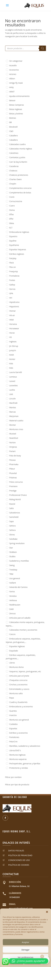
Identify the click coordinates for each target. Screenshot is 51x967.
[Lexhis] (7, 390)
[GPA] (7, 293)
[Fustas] (7, 280)
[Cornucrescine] (7, 201)
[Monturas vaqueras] (7, 759)
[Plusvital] (7, 473)
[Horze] (7, 333)
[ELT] (7, 227)
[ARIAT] (7, 91)
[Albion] (7, 78)
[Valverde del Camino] (7, 587)
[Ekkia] (7, 223)
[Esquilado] (7, 650)
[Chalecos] (7, 170)
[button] (47, 912)
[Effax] (7, 214)
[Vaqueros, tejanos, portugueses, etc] (7, 671)
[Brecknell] (7, 127)
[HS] (7, 337)
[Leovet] (7, 381)
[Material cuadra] (7, 420)
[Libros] (7, 662)
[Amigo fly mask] (7, 83)
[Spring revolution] (7, 543)
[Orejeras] (7, 447)
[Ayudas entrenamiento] (7, 96)
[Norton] (7, 442)
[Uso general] (7, 578)
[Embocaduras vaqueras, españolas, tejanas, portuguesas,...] (7, 638)
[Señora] (7, 526)
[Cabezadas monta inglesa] (7, 148)
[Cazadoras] (7, 166)
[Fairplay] (7, 258)
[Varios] (7, 591)
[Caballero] (7, 135)
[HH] (7, 297)
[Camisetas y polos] (7, 157)
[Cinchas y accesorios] (7, 684)
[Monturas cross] (7, 429)
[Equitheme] (7, 245)
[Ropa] (7, 697)
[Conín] (7, 197)
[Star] (7, 547)
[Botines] (7, 118)
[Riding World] (7, 499)
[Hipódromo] (7, 302)
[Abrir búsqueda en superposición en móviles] (25, 48)
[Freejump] (7, 271)
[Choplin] (7, 184)
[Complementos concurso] (7, 188)
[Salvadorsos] (7, 512)
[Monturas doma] (7, 667)
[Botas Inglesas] (7, 109)
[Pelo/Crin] (7, 741)
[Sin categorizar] (7, 61)
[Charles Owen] (7, 179)
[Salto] (7, 508)
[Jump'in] (7, 350)
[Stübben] (7, 552)
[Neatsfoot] (7, 438)
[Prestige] (7, 491)
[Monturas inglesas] (7, 754)
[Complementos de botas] (7, 192)
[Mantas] (7, 407)
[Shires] (7, 534)
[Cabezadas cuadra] (7, 144)
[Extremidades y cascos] (7, 689)
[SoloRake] (7, 539)
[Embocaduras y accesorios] (7, 706)
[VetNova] (7, 600)
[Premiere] (7, 486)
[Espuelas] (7, 728)
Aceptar (25, 942)
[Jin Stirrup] (7, 346)
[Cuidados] (7, 724)
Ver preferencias (25, 957)
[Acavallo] (7, 65)
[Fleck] (7, 262)
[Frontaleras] (7, 276)
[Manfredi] (7, 403)
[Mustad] (7, 433)
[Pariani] (7, 451)
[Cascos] (7, 634)
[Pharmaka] (7, 464)
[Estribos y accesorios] (7, 733)
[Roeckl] (7, 504)
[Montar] (7, 425)
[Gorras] (7, 289)
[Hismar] (7, 311)
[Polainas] (7, 477)
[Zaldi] (7, 609)
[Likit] (7, 394)
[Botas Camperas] (7, 105)
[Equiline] (7, 241)
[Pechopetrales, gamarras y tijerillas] (7, 763)
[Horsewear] (7, 328)
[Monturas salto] (7, 693)
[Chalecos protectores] (7, 175)
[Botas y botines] (7, 113)
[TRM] (7, 574)
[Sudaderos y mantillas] (7, 561)
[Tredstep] (7, 569)
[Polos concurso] (7, 482)
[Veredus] (7, 596)
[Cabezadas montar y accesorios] (7, 630)
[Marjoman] (7, 416)
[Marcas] (7, 412)
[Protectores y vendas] (7, 768)
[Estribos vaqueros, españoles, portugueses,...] (7, 655)
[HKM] (7, 319)
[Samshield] (7, 517)
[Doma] (7, 210)
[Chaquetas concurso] (7, 680)
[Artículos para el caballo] (7, 618)
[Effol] (7, 219)
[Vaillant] (7, 582)
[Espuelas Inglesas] (7, 646)
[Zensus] (7, 613)
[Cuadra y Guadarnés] (7, 702)
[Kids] (7, 363)
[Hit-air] (7, 315)
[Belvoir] (7, 100)
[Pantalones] (7, 737)
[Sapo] (7, 521)
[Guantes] (7, 711)
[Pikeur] (7, 469)
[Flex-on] (7, 267)
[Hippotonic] (7, 306)
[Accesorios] (7, 69)
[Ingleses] (7, 341)
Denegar (25, 949)
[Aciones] (7, 74)
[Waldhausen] (7, 604)
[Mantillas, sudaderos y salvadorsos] (7, 746)
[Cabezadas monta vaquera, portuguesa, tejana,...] (7, 622)
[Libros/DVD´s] (7, 750)
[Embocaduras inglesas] (7, 232)
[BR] (7, 122)
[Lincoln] (7, 398)
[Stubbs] (7, 556)
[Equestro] (7, 236)
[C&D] (7, 131)
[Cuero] (7, 205)
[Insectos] (7, 715)
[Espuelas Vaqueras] (7, 249)
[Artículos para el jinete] (7, 676)
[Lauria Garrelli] (7, 372)
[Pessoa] (7, 460)
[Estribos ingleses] (7, 254)
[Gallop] (7, 284)
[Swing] (7, 565)
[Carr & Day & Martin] (7, 162)
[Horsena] (7, 324)
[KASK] (7, 354)
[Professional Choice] (7, 495)
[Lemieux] (7, 376)
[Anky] (7, 87)
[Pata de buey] (7, 455)
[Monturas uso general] (7, 719)
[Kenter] (7, 359)
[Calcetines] (7, 153)
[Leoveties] (7, 385)
